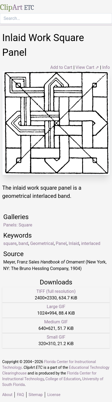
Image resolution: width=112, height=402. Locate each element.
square (10, 243)
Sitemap (36, 394)
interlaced (90, 243)
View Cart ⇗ (87, 67)
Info (106, 67)
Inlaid (74, 243)
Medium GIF (56, 321)
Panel (61, 243)
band (23, 243)
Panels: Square (17, 225)
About (7, 394)
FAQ (20, 394)
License (53, 394)
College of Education (63, 379)
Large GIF (56, 306)
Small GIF (56, 337)
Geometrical (42, 243)
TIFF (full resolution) (56, 291)
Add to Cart (61, 67)
